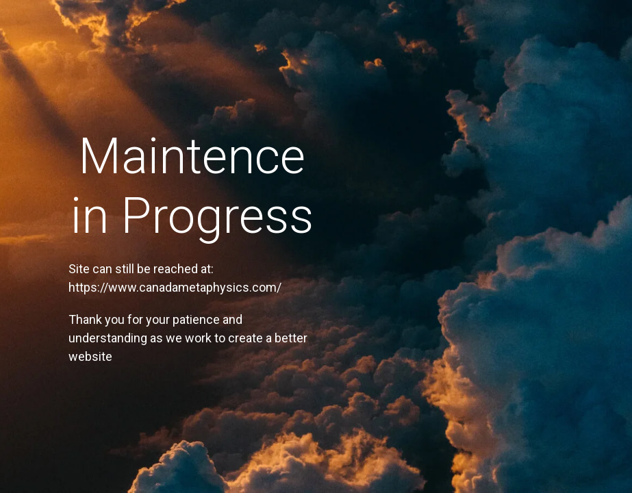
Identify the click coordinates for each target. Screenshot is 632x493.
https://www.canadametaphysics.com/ (174, 287)
